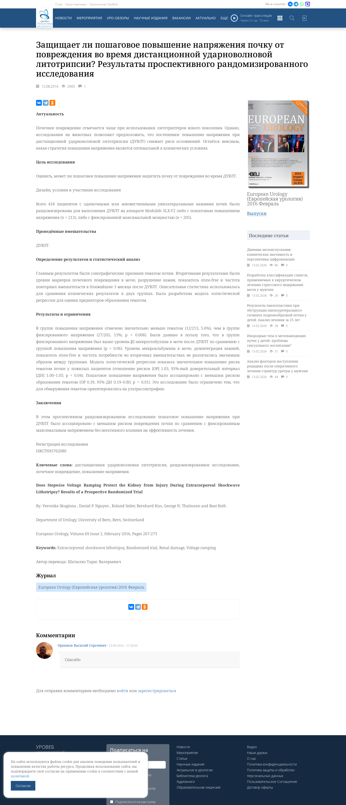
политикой (20, 776)
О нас (59, 4)
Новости (63, 18)
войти (122, 690)
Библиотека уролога (192, 775)
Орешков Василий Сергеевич (82, 645)
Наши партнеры (76, 4)
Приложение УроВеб (103, 4)
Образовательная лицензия (198, 787)
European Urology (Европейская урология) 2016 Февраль (91, 587)
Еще (224, 18)
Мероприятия (89, 18)
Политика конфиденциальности (272, 764)
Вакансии (181, 18)
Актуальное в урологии (195, 770)
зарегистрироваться (157, 690)
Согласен (23, 785)
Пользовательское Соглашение (272, 781)
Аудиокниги (186, 781)
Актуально (206, 18)
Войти (304, 18)
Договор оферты (260, 787)
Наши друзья (257, 752)
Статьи (182, 758)
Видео (252, 747)
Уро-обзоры (118, 18)
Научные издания (150, 18)
